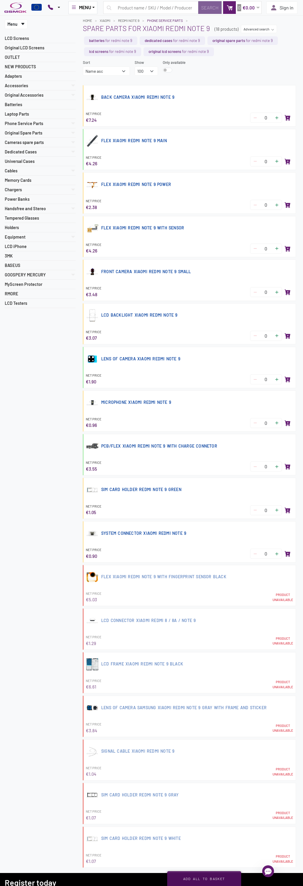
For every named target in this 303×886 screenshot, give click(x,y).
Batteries (13, 104)
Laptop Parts (17, 113)
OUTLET (12, 57)
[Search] (210, 7)
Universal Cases (20, 161)
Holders (12, 227)
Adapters (13, 76)
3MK (9, 255)
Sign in (282, 7)
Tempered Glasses (22, 218)
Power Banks (17, 199)
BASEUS (12, 265)
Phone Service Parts (165, 20)
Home (87, 20)
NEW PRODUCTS (20, 66)
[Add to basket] (287, 117)
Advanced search (259, 29)
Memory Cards (18, 180)
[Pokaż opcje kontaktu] (53, 7)
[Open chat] (268, 871)
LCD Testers (16, 303)
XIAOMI (105, 20)
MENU (81, 7)
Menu (16, 24)
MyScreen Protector (23, 284)
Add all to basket (204, 879)
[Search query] (150, 7)
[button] (242, 7)
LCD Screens (17, 38)
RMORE (11, 293)
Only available (174, 62)
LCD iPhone (16, 246)
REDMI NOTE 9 (128, 20)
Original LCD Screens (24, 47)
